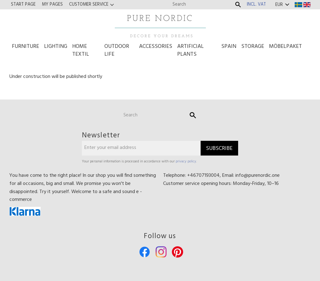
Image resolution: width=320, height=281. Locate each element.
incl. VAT (256, 4)
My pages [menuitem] (52, 4)
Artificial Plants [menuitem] (190, 50)
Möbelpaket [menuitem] (285, 46)
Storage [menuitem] (252, 46)
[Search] (238, 4)
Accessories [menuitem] (155, 46)
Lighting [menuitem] (55, 46)
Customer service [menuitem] (88, 4)
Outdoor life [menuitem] (116, 50)
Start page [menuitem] (23, 4)
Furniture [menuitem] (25, 46)
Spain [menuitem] (228, 46)
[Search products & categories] (202, 4)
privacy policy (186, 161)
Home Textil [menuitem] (80, 50)
